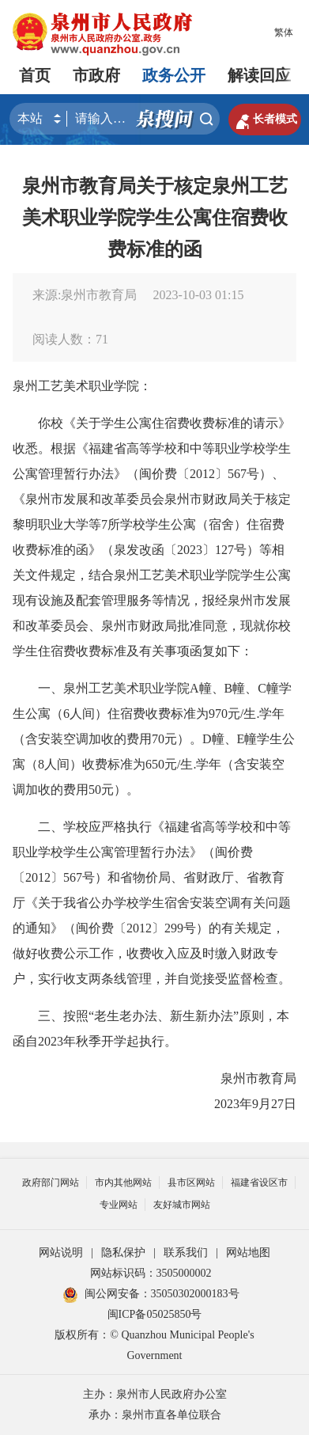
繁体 (283, 32)
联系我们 (186, 1252)
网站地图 (248, 1252)
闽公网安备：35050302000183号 (150, 1294)
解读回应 (259, 75)
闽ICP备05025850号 (154, 1314)
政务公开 (173, 75)
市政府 (96, 75)
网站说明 (61, 1252)
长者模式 (264, 119)
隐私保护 (123, 1252)
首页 (35, 75)
